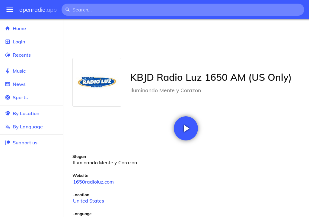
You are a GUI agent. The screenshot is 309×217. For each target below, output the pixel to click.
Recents (31, 54)
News (31, 84)
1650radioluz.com (93, 182)
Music (31, 70)
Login (31, 41)
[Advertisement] (185, 39)
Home (31, 28)
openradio (38, 9)
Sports (31, 97)
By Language (31, 126)
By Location (31, 113)
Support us (21, 143)
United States (88, 201)
